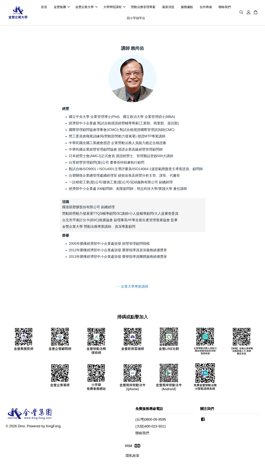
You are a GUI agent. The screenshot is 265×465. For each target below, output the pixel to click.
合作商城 (206, 7)
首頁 (44, 7)
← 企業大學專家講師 (132, 287)
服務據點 (187, 7)
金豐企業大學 (86, 7)
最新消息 (168, 7)
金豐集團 (62, 7)
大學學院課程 (114, 7)
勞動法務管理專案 (143, 7)
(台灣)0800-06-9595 (150, 420)
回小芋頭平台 (136, 18)
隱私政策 (132, 456)
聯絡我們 (225, 7)
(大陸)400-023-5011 (150, 427)
